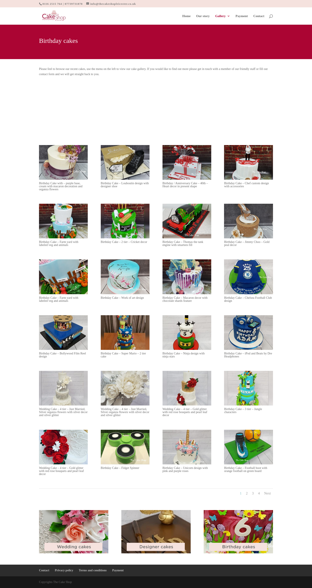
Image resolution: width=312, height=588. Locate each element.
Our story (203, 16)
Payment (242, 16)
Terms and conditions (93, 570)
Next (267, 493)
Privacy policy (64, 570)
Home (186, 16)
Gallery (220, 16)
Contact (258, 16)
